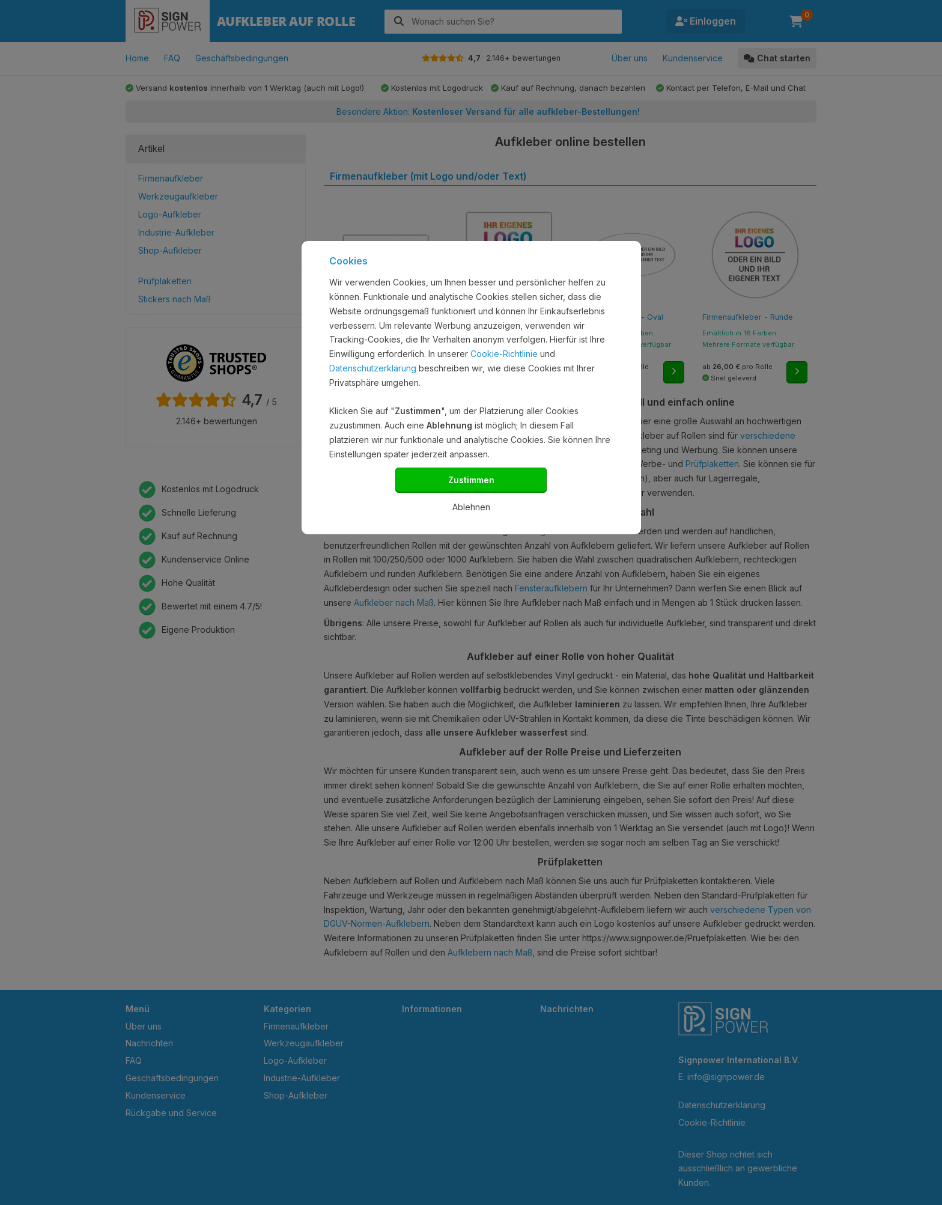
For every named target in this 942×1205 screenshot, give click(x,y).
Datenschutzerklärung (372, 368)
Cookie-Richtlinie (504, 354)
